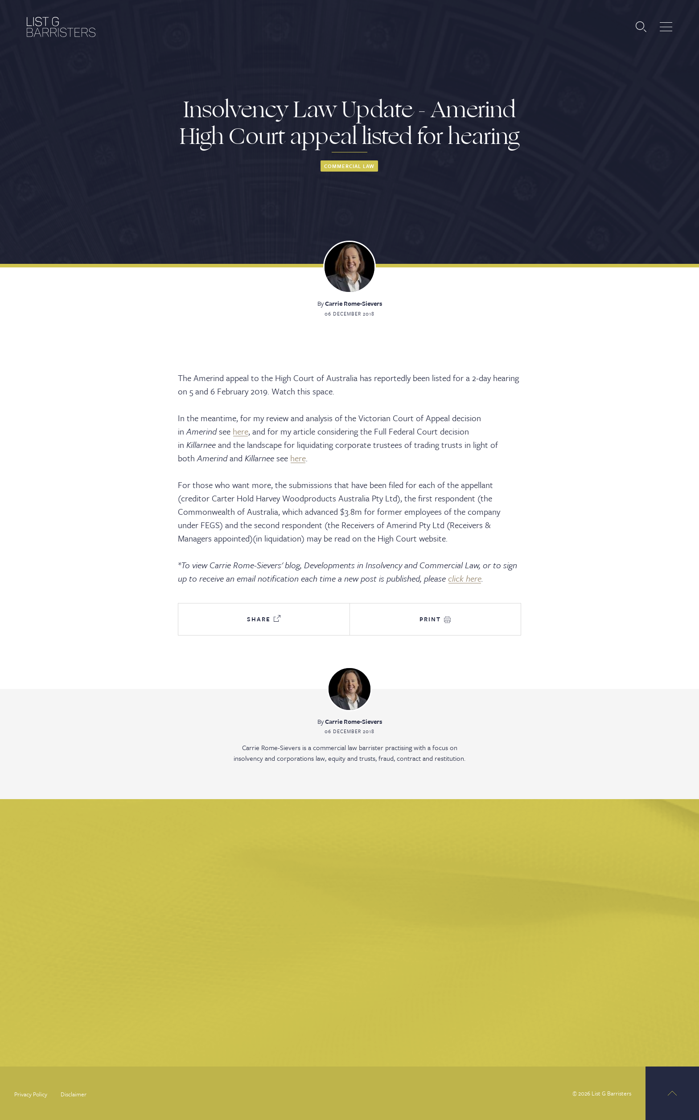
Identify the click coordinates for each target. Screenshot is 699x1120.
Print (435, 619)
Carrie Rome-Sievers (353, 303)
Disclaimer (73, 1094)
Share (263, 619)
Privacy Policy (30, 1094)
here (240, 431)
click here (464, 578)
